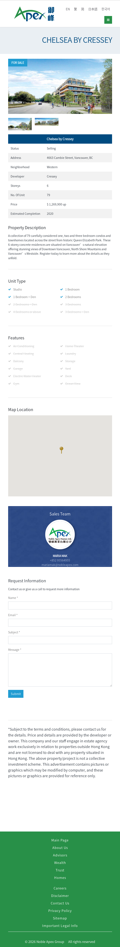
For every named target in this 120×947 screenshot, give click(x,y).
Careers (60, 888)
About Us (60, 847)
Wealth (60, 862)
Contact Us (60, 903)
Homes (60, 877)
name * (13, 598)
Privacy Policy (60, 910)
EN (68, 9)
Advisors (60, 855)
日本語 (92, 9)
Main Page (60, 840)
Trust (60, 870)
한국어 (105, 9)
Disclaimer (60, 895)
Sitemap (60, 918)
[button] (61, 451)
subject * (14, 632)
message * (14, 650)
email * (13, 615)
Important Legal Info (60, 925)
